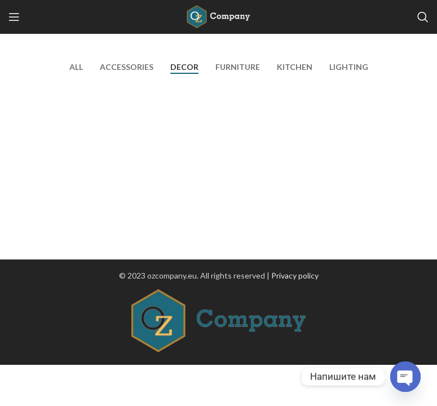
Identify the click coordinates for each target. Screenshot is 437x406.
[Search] (423, 17)
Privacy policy (295, 275)
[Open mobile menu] (14, 17)
